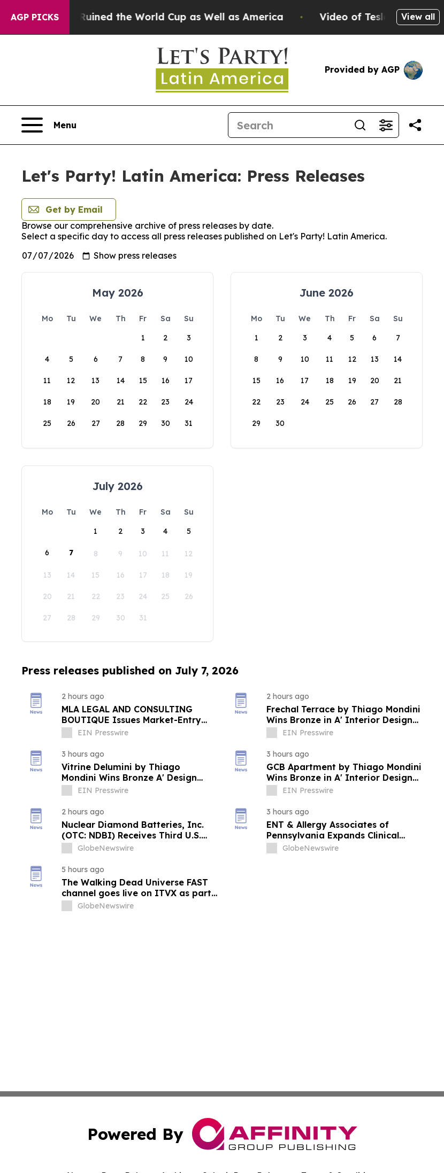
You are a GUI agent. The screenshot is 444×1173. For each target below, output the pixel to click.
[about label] (67, 732)
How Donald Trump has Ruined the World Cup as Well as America (165, 17)
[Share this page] (415, 125)
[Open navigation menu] (48, 125)
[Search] (287, 125)
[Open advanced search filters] (386, 125)
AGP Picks (35, 17)
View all (418, 16)
